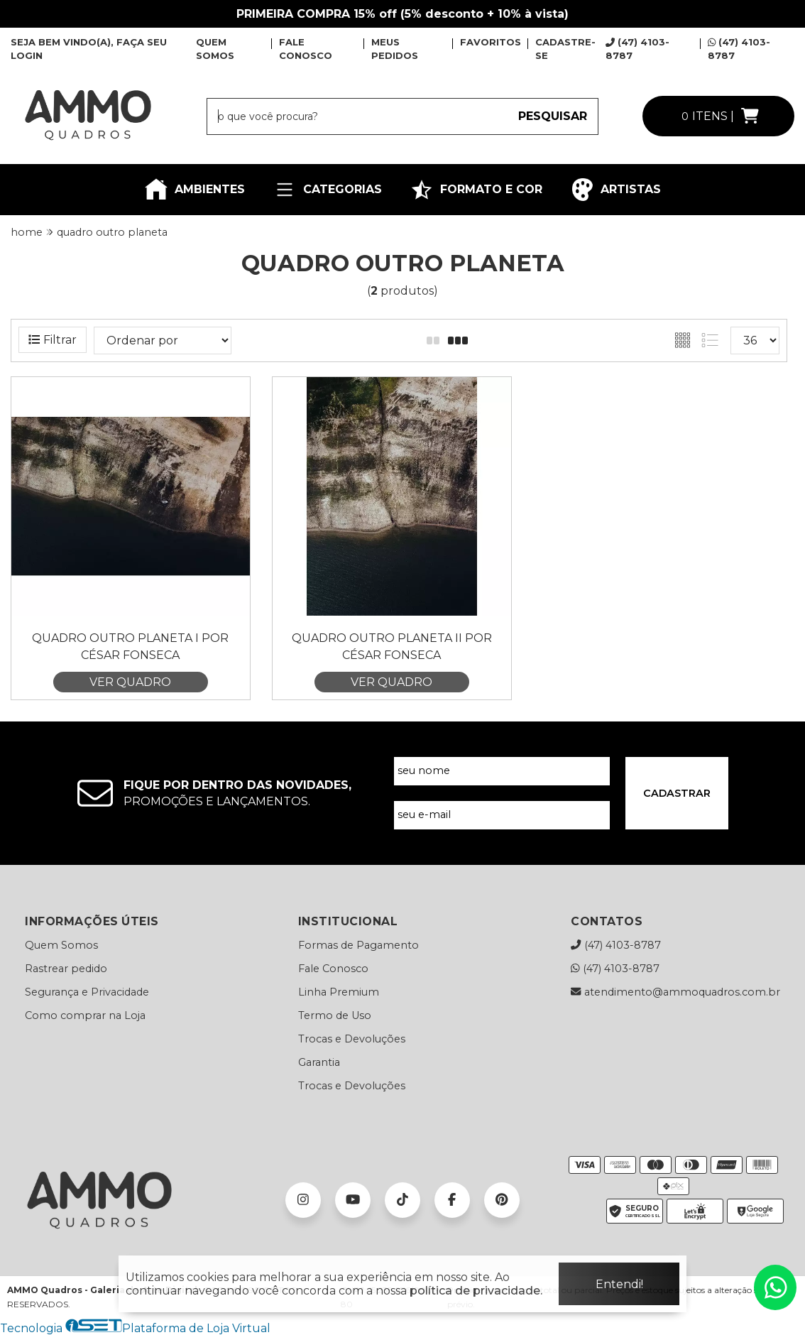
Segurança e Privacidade (87, 992)
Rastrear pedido (66, 968)
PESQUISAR (552, 116)
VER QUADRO (130, 682)
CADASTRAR (677, 793)
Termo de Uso (334, 1015)
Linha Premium (338, 992)
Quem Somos (61, 945)
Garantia (319, 1062)
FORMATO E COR (476, 189)
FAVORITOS (490, 42)
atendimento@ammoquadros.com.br (675, 992)
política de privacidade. (476, 1290)
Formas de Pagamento (358, 945)
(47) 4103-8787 (615, 945)
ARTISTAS (616, 189)
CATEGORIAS (327, 189)
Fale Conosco (333, 968)
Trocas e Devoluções (351, 1038)
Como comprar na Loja (85, 1015)
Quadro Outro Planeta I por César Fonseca (130, 646)
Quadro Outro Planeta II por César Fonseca (392, 646)
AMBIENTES (195, 189)
